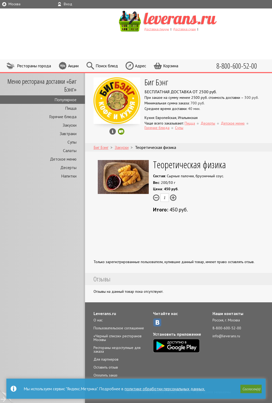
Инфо (112, 131)
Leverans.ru (105, 313)
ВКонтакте (157, 322)
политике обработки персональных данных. (165, 388)
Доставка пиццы (156, 29)
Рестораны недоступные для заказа (117, 349)
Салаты (69, 150)
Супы (71, 142)
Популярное (65, 99)
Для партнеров (106, 359)
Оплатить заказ (105, 375)
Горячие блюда (62, 116)
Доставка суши (184, 29)
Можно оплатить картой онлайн (121, 131)
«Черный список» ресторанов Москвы (118, 338)
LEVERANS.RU (178, 20)
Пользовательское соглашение (119, 328)
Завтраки (68, 133)
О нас (98, 320)
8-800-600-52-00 (226, 328)
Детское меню (63, 159)
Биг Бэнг (156, 82)
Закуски (69, 125)
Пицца (70, 108)
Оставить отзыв (106, 367)
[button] (251, 389)
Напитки (68, 176)
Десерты (68, 167)
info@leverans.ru (226, 336)
